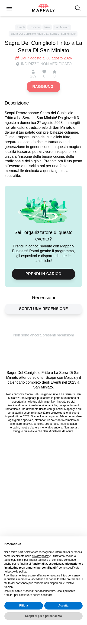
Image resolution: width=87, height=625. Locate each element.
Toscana (34, 27)
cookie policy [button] (18, 571)
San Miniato (62, 27)
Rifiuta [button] (23, 605)
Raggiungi (43, 87)
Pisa (47, 27)
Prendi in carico (43, 274)
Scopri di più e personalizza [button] (43, 616)
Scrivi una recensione (43, 309)
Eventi (21, 27)
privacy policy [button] (40, 556)
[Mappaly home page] (43, 8)
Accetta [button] (63, 605)
